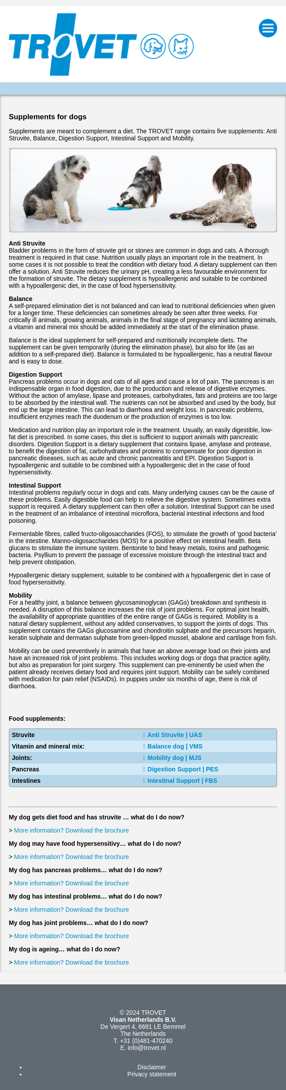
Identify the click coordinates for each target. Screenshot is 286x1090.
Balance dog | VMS (173, 746)
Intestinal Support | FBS (180, 780)
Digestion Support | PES (180, 769)
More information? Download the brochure (71, 830)
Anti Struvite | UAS (173, 734)
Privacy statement (151, 1074)
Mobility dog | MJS (172, 757)
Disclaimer (152, 1067)
